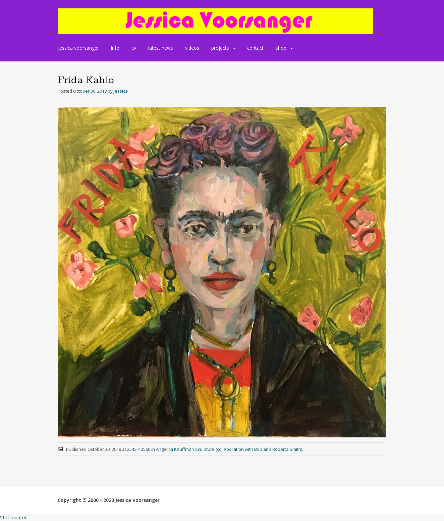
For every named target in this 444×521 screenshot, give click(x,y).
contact (255, 48)
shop (281, 48)
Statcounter (13, 517)
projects (220, 48)
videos (192, 48)
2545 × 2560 (138, 449)
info (115, 48)
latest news (160, 48)
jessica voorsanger (78, 48)
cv (133, 48)
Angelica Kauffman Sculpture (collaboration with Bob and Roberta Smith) (229, 449)
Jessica (121, 91)
